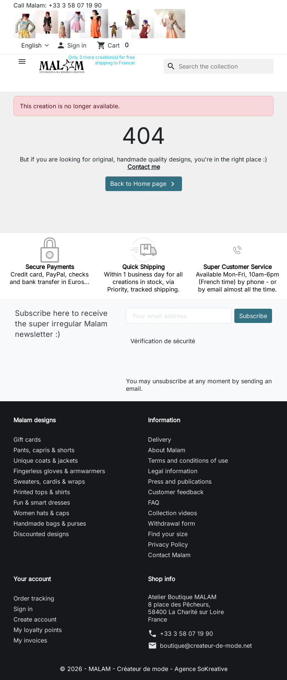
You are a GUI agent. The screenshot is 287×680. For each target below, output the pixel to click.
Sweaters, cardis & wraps (49, 481)
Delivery (159, 439)
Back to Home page (143, 183)
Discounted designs (41, 534)
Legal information (172, 471)
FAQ (153, 502)
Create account (34, 619)
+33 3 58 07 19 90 (186, 633)
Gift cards (27, 439)
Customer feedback (176, 492)
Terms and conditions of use (188, 460)
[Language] (31, 45)
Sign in (23, 609)
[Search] (219, 66)
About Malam (166, 450)
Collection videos (172, 513)
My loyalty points (37, 630)
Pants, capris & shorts (43, 450)
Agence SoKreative (201, 669)
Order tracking (33, 598)
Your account (32, 579)
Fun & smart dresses (41, 502)
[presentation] (180, 359)
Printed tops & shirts (41, 492)
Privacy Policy (168, 544)
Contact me (143, 166)
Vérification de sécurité (162, 341)
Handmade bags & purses (49, 523)
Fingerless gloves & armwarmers (59, 471)
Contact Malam (169, 555)
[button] (71, 45)
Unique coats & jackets (45, 460)
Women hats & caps (41, 513)
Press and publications (180, 481)
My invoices (30, 640)
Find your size (168, 534)
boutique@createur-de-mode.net (206, 645)
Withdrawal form (171, 523)
